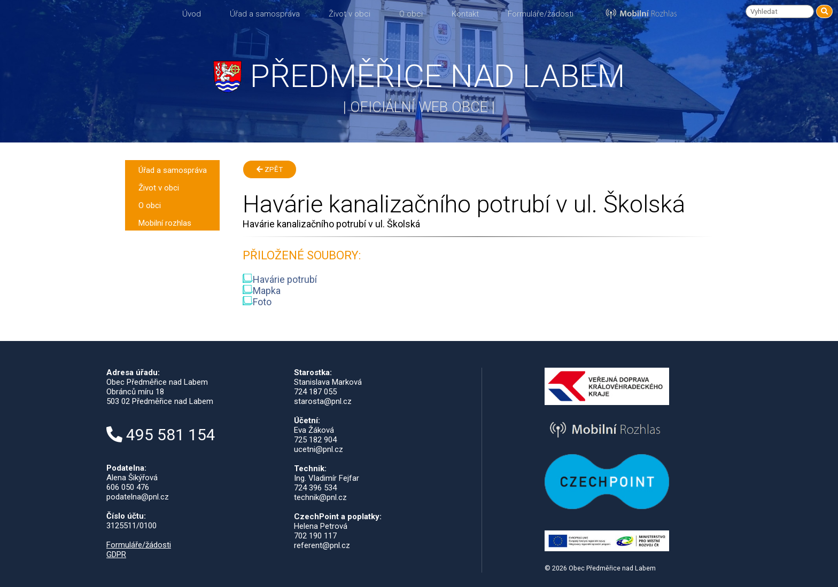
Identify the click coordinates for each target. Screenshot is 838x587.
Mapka (262, 290)
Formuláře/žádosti (540, 14)
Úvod (191, 14)
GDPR (116, 554)
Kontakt (465, 14)
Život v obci (349, 14)
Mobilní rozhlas (164, 223)
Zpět (270, 169)
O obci (411, 14)
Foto (257, 301)
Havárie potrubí (280, 279)
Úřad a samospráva (265, 14)
